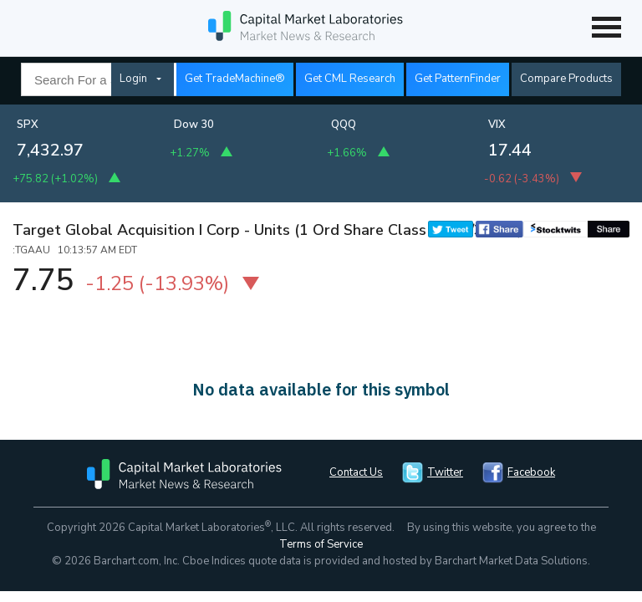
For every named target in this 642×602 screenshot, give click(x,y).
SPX (27, 124)
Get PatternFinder (458, 78)
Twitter (445, 472)
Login (133, 78)
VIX (497, 124)
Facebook (531, 472)
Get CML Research (349, 78)
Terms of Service (321, 544)
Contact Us (356, 472)
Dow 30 (194, 124)
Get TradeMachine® (235, 78)
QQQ (343, 124)
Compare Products (566, 78)
